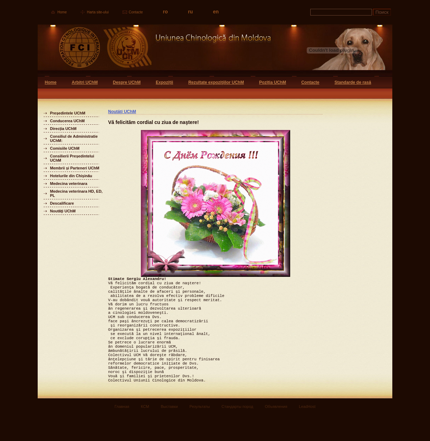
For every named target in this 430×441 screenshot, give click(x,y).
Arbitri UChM (84, 82)
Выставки (169, 433)
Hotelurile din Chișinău (71, 176)
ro (165, 11)
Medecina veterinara (68, 183)
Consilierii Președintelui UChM (72, 158)
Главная (121, 433)
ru (190, 11)
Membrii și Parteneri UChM (74, 168)
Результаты (199, 433)
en (216, 11)
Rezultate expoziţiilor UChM (216, 82)
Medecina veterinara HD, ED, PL (76, 193)
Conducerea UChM (67, 121)
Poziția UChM (272, 82)
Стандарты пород (237, 433)
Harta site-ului (98, 12)
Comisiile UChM (65, 148)
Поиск (381, 12)
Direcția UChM (63, 128)
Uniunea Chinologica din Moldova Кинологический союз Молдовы (155, 50)
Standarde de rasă (353, 82)
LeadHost (307, 433)
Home (62, 12)
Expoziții (164, 82)
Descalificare (62, 203)
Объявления (276, 433)
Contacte (136, 12)
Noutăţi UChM (63, 211)
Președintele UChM (67, 113)
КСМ (145, 433)
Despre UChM (127, 82)
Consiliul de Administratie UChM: (74, 138)
